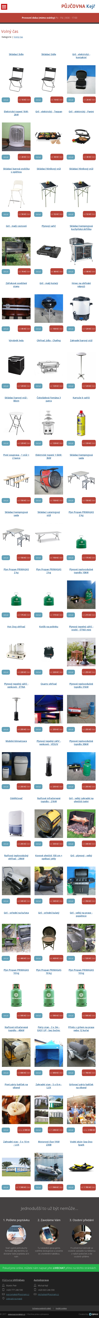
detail (5, 99)
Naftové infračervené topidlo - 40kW (16, 1029)
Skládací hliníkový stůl (49, 168)
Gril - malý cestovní (16, 226)
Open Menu (4, 7)
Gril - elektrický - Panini (81, 111)
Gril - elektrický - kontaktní (81, 56)
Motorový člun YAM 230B (49, 1143)
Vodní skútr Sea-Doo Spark (81, 1143)
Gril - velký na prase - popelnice (81, 914)
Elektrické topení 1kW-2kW (16, 113)
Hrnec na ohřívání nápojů (81, 285)
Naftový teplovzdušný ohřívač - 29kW (16, 857)
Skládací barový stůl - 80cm (16, 399)
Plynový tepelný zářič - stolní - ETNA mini (81, 628)
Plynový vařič (49, 226)
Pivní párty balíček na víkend (16, 1086)
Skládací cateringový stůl (49, 514)
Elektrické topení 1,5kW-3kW (48, 456)
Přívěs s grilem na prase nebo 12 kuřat (81, 1029)
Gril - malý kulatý (49, 283)
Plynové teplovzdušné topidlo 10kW (81, 571)
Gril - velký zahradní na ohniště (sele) (81, 800)
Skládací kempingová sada (81, 456)
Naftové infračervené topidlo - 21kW (48, 800)
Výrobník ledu (16, 340)
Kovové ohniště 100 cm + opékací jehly (48, 857)
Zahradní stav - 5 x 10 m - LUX (16, 1143)
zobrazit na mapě (14, 1298)
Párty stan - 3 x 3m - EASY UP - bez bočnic (48, 1029)
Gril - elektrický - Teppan (48, 111)
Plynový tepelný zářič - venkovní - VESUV (49, 742)
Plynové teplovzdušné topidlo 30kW (81, 742)
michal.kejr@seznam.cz (48, 1294)
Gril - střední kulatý (48, 912)
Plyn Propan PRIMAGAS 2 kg (81, 514)
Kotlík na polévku (48, 626)
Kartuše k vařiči (81, 397)
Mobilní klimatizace (16, 741)
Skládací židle (16, 54)
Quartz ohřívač (49, 683)
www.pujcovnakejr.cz (16, 1314)
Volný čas (18, 37)
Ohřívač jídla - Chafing (49, 340)
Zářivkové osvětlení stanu (16, 285)
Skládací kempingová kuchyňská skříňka (81, 227)
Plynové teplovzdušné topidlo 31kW (81, 685)
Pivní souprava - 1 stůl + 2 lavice (16, 456)
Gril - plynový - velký (81, 855)
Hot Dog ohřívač (16, 626)
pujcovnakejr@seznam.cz (17, 1294)
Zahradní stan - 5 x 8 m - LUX (49, 1086)
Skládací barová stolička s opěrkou (16, 170)
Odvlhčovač (16, 798)
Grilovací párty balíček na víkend (81, 1086)
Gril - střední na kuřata (16, 912)
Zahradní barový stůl (81, 340)
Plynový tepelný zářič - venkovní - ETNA (16, 685)
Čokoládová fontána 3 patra (49, 399)
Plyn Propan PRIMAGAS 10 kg (16, 971)
